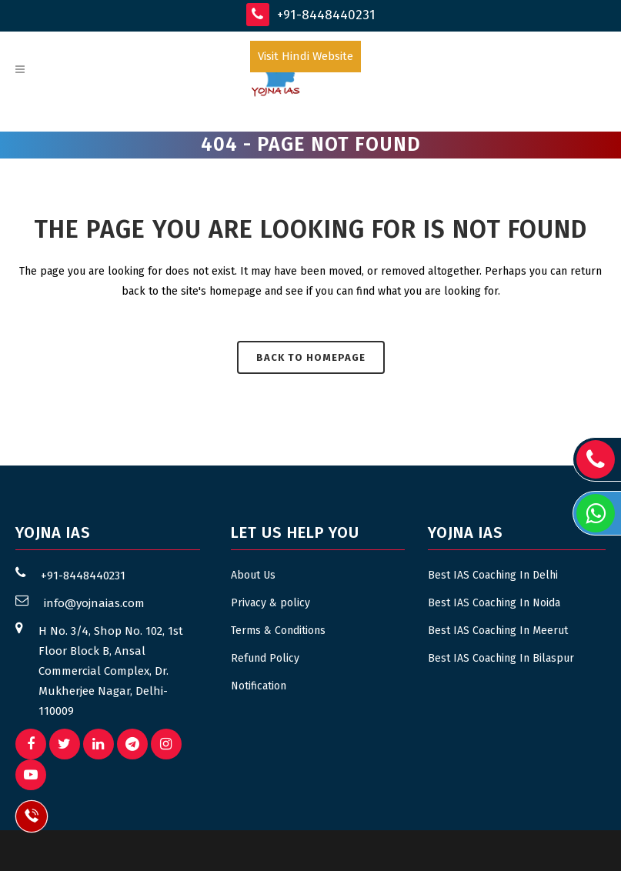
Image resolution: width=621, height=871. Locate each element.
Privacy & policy (270, 602)
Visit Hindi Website (305, 56)
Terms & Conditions (278, 630)
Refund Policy (265, 658)
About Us (253, 575)
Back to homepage (311, 357)
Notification (258, 685)
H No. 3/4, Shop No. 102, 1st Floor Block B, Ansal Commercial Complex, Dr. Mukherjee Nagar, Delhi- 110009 (110, 671)
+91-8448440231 (311, 14)
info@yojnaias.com (94, 603)
